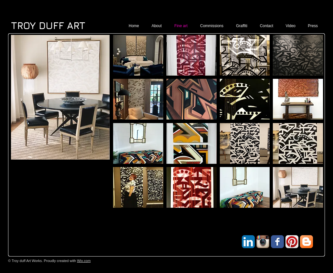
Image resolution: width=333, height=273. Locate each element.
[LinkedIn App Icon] (248, 241)
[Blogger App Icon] (306, 241)
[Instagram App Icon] (262, 241)
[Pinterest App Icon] (291, 241)
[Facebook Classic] (277, 241)
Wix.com (84, 261)
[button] (138, 55)
